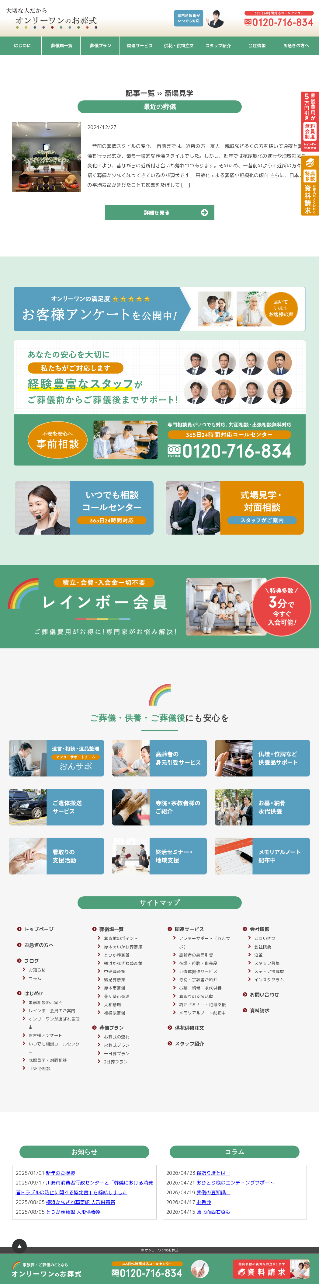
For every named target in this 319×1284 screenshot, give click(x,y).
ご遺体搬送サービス (198, 971)
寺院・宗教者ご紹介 (198, 979)
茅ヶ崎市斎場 (117, 996)
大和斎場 (112, 1004)
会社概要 (262, 947)
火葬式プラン (117, 1045)
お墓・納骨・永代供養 (200, 988)
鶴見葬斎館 (114, 979)
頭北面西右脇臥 (213, 1212)
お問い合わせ (264, 994)
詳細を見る (178, 212)
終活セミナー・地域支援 (202, 1004)
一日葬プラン (117, 1053)
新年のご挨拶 (60, 1173)
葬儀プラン (100, 45)
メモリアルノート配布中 (202, 1013)
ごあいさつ (265, 938)
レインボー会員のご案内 (52, 1011)
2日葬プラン (116, 1062)
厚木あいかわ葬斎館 (123, 947)
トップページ (39, 929)
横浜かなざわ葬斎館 (123, 963)
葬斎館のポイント (121, 938)
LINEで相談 (39, 1068)
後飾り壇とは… (213, 1173)
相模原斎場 (114, 1013)
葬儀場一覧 (61, 45)
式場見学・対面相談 (48, 1060)
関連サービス (140, 45)
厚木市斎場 (114, 988)
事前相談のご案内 (46, 1002)
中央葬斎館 (114, 971)
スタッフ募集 (267, 963)
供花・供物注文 (179, 45)
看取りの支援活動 (196, 996)
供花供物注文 (189, 1027)
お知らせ (37, 970)
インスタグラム (269, 979)
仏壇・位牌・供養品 (198, 963)
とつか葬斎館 (117, 955)
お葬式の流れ (117, 1037)
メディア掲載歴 (269, 971)
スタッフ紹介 (218, 45)
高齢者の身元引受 (196, 955)
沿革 (258, 955)
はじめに (22, 45)
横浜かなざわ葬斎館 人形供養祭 (80, 1202)
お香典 (203, 1202)
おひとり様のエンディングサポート (235, 1182)
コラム (35, 978)
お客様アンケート (46, 1035)
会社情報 (256, 45)
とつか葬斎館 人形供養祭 (73, 1212)
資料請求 (259, 1010)
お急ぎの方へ (296, 45)
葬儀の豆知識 (213, 1192)
